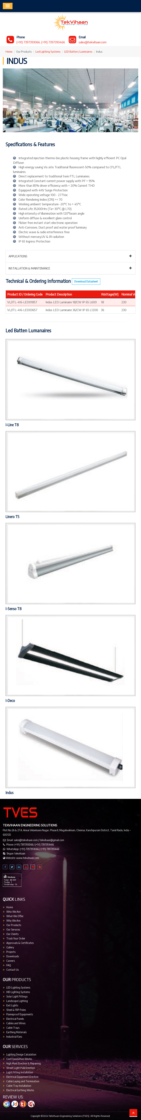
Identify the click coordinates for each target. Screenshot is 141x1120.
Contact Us (12, 969)
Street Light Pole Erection (20, 1067)
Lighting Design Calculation (21, 1054)
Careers (10, 960)
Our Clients (12, 934)
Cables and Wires (15, 1023)
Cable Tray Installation (18, 1085)
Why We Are (13, 920)
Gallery (10, 947)
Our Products (13, 925)
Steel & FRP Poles (16, 1009)
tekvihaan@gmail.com (52, 840)
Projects (11, 951)
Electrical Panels (15, 1018)
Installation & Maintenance (29, 268)
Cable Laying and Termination (22, 1081)
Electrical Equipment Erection (22, 1076)
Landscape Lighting (17, 1000)
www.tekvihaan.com (27, 857)
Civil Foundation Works (19, 1058)
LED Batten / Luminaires (78, 51)
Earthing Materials (16, 1032)
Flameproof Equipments (19, 1014)
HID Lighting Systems (18, 992)
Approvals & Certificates (20, 942)
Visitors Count (11, 871)
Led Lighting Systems (48, 51)
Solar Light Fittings (16, 996)
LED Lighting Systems (18, 987)
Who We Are (13, 911)
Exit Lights (12, 1005)
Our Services (13, 929)
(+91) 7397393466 (53, 42)
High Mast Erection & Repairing (23, 1063)
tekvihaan (19, 853)
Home (9, 51)
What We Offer (15, 916)
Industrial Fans (14, 1036)
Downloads (12, 956)
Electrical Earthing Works (20, 1090)
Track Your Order (15, 938)
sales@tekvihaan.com (92, 42)
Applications (18, 256)
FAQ (8, 965)
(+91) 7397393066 (28, 42)
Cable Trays (12, 1027)
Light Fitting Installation (19, 1072)
